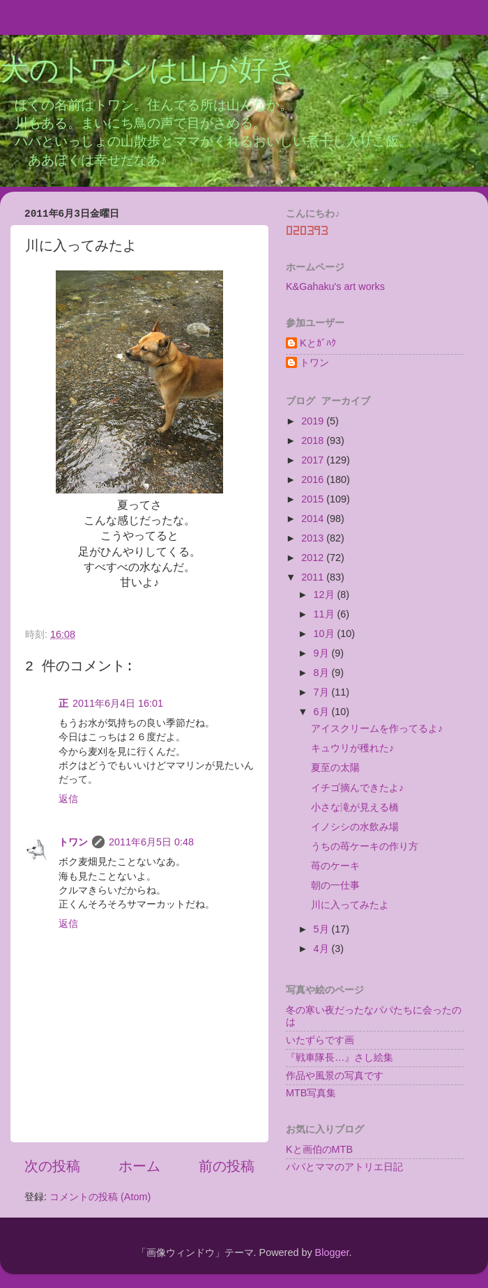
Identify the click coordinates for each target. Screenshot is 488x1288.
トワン (73, 842)
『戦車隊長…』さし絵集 (339, 1057)
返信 (68, 798)
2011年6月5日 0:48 (151, 842)
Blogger (332, 1252)
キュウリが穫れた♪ (352, 747)
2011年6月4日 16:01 (118, 703)
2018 (313, 440)
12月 (325, 594)
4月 (323, 948)
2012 (313, 557)
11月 (325, 614)
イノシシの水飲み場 (355, 826)
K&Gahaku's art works (335, 286)
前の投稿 (226, 1166)
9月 (323, 653)
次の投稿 (52, 1166)
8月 (323, 672)
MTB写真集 (311, 1092)
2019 (313, 421)
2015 (313, 499)
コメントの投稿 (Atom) (100, 1196)
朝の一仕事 (335, 885)
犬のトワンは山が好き (149, 72)
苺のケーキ (335, 865)
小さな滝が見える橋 (355, 807)
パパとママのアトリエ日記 (344, 1166)
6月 (323, 711)
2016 (313, 479)
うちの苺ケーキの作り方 (364, 846)
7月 (323, 692)
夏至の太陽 (335, 767)
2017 (313, 460)
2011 (313, 577)
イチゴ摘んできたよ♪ (357, 787)
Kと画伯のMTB (319, 1149)
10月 (325, 633)
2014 (313, 518)
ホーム (139, 1166)
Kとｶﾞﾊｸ (318, 342)
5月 (323, 929)
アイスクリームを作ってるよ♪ (377, 728)
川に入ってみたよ (350, 904)
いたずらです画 (320, 1039)
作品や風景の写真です (334, 1075)
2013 (313, 538)
